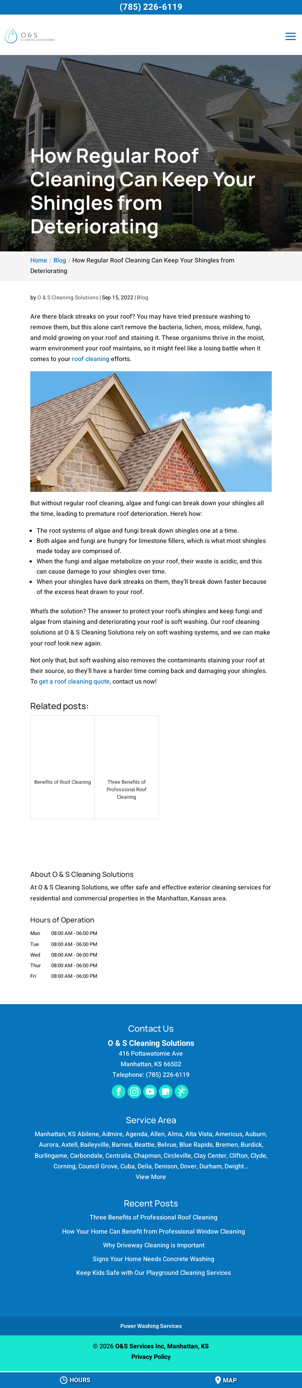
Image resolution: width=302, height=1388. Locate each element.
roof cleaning (90, 359)
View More (151, 1177)
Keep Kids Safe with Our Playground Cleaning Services (153, 1273)
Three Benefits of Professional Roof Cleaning (153, 1217)
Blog (142, 297)
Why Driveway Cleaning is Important (153, 1245)
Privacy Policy (151, 1357)
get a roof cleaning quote (74, 681)
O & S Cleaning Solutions (67, 297)
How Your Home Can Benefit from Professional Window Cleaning (153, 1231)
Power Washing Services (151, 1326)
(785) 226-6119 (151, 7)
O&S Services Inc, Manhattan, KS (162, 1346)
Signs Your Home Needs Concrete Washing (153, 1259)
